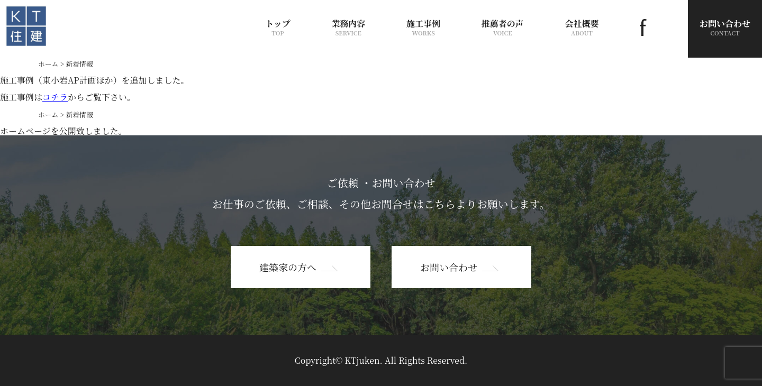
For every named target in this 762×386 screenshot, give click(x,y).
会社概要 (582, 27)
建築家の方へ (287, 267)
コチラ (55, 97)
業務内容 (348, 27)
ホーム (48, 64)
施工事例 (423, 27)
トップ (278, 27)
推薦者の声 (503, 27)
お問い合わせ (448, 267)
